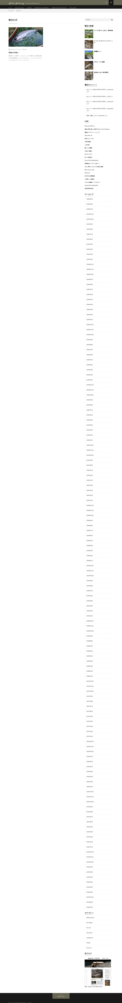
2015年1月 (90, 844)
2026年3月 (90, 209)
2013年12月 (90, 893)
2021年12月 (90, 447)
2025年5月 (90, 249)
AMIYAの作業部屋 (90, 181)
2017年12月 (90, 680)
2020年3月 (90, 551)
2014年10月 (90, 859)
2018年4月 (90, 660)
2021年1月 (90, 502)
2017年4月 (90, 720)
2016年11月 (90, 745)
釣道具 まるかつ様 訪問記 (101, 76)
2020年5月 (90, 541)
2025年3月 (90, 259)
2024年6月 (90, 298)
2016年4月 (90, 769)
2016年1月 (90, 784)
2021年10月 (90, 457)
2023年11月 (90, 333)
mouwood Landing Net (91, 191)
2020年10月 (90, 517)
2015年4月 (90, 829)
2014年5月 (90, 878)
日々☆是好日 (88, 162)
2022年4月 (90, 427)
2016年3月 (90, 774)
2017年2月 (90, 730)
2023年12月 (90, 328)
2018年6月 (90, 650)
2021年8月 (90, 467)
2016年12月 (90, 740)
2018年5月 (90, 655)
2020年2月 (90, 556)
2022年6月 (90, 417)
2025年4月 (90, 254)
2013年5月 (90, 903)
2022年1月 (90, 442)
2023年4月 (90, 368)
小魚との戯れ (88, 156)
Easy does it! (88, 141)
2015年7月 (90, 814)
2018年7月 (90, 645)
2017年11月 (90, 685)
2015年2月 (90, 839)
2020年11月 (90, 512)
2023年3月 (90, 373)
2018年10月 (90, 631)
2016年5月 (90, 764)
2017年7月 (90, 705)
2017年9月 (90, 695)
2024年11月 (90, 274)
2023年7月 (90, 353)
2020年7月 (90, 531)
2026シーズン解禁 (99, 65)
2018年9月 (90, 635)
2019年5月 (90, 596)
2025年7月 (90, 239)
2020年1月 (90, 561)
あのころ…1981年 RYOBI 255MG (96, 93)
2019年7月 (90, 591)
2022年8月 (90, 407)
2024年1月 (90, 323)
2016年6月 (90, 759)
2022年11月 (90, 393)
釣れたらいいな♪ (89, 144)
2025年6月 (90, 244)
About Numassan (21, 9)
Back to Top (61, 992)
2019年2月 (90, 611)
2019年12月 (90, 566)
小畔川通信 (88, 147)
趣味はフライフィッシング (92, 138)
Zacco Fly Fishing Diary (91, 166)
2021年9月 (90, 462)
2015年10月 (90, 799)
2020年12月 (90, 507)
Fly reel (89, 923)
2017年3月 (90, 725)
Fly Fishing (38, 32)
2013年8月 (90, 898)
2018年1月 (90, 675)
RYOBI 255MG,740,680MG (45, 9)
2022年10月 (90, 398)
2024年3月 (90, 313)
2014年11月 (90, 854)
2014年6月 (90, 873)
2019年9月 (90, 581)
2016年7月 (90, 754)
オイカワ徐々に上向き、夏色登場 (103, 34)
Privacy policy (81, 9)
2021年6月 (90, 477)
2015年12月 (90, 789)
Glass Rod (90, 928)
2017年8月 (90, 700)
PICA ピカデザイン (90, 131)
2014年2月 (90, 888)
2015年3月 (90, 834)
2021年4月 (90, 487)
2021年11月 (90, 452)
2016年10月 (90, 749)
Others (89, 938)
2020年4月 (90, 546)
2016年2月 (90, 779)
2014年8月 (90, 868)
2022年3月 (90, 432)
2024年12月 (90, 269)
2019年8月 (90, 586)
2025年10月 (90, 224)
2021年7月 (90, 472)
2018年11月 (90, 626)
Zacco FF (89, 943)
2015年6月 (90, 819)
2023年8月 (90, 348)
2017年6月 (90, 710)
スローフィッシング (26, 998)
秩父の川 (24, 53)
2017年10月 (90, 690)
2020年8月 (90, 526)
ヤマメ (20, 53)
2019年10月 (90, 576)
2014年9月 (90, 863)
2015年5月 (90, 824)
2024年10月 (90, 279)
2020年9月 (90, 521)
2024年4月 (90, 308)
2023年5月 (90, 363)
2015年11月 (90, 794)
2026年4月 (90, 204)
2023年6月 (90, 358)
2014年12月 (90, 849)
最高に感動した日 (92, 121)
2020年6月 (90, 536)
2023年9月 (90, 343)
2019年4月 (90, 601)
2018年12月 (90, 621)
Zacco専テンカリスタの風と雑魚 (94, 172)
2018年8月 (90, 640)
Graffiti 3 (31, 9)
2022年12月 (90, 388)
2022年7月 (90, 412)
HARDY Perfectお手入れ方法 (65, 9)
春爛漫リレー (98, 55)
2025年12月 (90, 219)
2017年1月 (90, 735)
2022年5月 (90, 422)
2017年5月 (90, 715)
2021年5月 (90, 482)
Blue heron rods (89, 175)
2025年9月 (90, 229)
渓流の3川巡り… (15, 56)
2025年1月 (90, 264)
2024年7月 (90, 293)
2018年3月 (90, 665)
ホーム (11, 9)
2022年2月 (90, 437)
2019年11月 (90, 571)
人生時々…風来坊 (89, 184)
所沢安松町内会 (89, 194)
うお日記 (87, 150)
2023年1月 (90, 383)
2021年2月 (90, 497)
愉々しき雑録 (88, 153)
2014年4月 (90, 883)
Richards (87, 178)
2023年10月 (90, 338)
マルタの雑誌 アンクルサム (92, 187)
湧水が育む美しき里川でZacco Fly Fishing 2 (97, 134)
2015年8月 (90, 809)
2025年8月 (90, 234)
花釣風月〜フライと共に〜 (92, 169)
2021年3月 (90, 492)
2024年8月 (90, 288)
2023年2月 (90, 378)
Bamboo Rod (90, 914)
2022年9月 (90, 403)
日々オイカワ (88, 159)
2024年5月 (90, 303)
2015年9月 (90, 804)
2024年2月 (90, 318)
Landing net (90, 933)
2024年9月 (90, 284)
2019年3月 (90, 606)
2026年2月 (90, 214)
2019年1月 (90, 616)
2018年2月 (90, 670)
